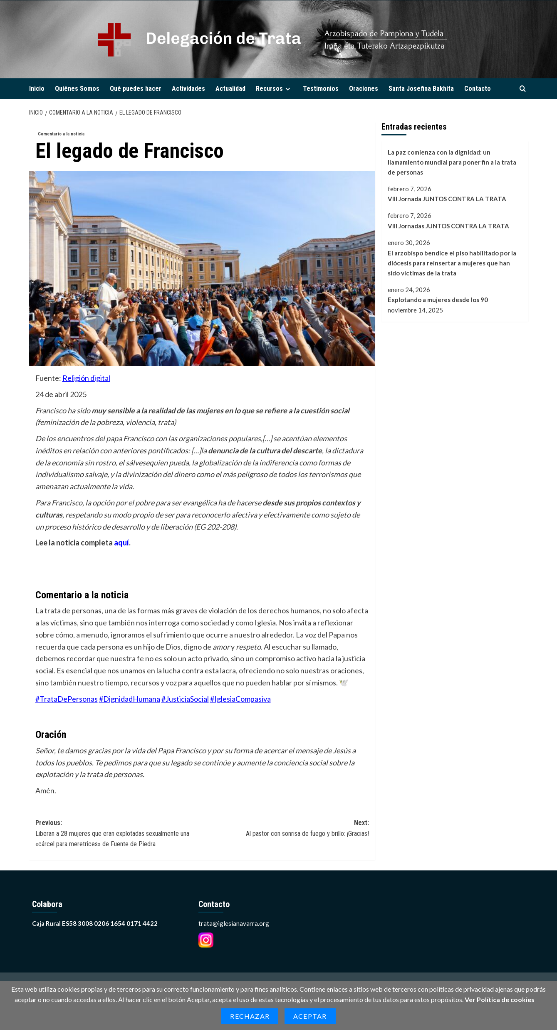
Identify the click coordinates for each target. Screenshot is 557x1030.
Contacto (477, 88)
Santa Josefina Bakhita (421, 88)
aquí (121, 542)
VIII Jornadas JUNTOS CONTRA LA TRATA (448, 226)
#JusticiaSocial (185, 698)
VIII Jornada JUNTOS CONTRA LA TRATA (447, 198)
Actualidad (230, 88)
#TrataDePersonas (66, 698)
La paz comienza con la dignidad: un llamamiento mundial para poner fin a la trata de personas (452, 162)
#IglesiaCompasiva (240, 698)
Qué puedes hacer (135, 88)
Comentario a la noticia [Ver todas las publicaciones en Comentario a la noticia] (61, 134)
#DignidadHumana (129, 698)
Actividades (188, 88)
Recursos (274, 88)
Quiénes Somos (77, 88)
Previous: (118, 834)
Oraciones (363, 88)
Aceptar (310, 1016)
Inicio (37, 88)
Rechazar (250, 1016)
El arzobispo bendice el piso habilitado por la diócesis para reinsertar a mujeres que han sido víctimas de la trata (452, 263)
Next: (285, 829)
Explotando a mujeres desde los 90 (438, 299)
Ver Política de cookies (500, 999)
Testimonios (321, 88)
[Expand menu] (287, 88)
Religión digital (86, 377)
